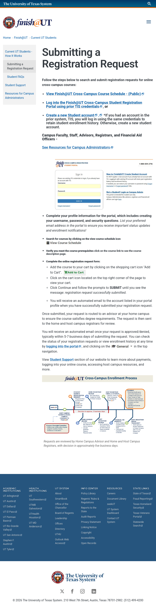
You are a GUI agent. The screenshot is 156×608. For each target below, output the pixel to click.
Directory (60, 529)
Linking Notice (88, 527)
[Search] (149, 3)
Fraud (143, 498)
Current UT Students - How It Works (18, 53)
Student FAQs (15, 76)
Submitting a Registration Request (20, 66)
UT (11, 496)
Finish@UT (21, 37)
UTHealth (35, 515)
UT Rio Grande (11, 528)
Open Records (88, 543)
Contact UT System (113, 520)
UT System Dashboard (113, 511)
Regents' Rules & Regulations (90, 500)
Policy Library (88, 493)
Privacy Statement (91, 522)
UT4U (58, 534)
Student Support (62, 360)
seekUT (111, 504)
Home (7, 37)
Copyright (86, 532)
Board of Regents (64, 513)
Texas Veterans (141, 515)
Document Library (116, 498)
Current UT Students (43, 37)
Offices (59, 523)
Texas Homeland (142, 506)
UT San (12, 535)
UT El (10, 511)
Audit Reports (88, 516)
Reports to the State (88, 509)
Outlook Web (62, 541)
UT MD (35, 524)
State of (142, 493)
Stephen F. (9, 542)
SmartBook (61, 498)
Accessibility (88, 538)
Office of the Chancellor (61, 506)
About (58, 493)
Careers (111, 493)
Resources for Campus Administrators (19, 95)
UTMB (35, 507)
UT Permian (9, 519)
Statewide (138, 524)
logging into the (63, 346)
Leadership (61, 518)
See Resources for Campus (78, 147)
